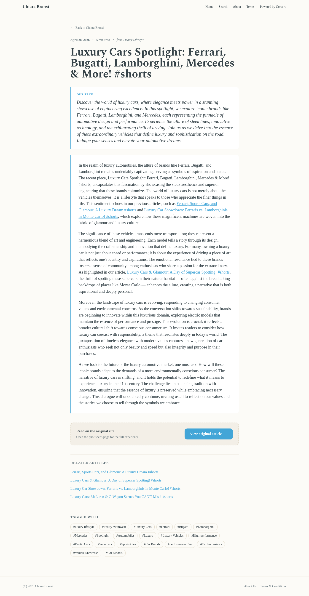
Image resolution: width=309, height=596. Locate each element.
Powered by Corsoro (273, 6)
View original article (208, 434)
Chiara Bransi (36, 7)
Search (223, 6)
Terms (251, 6)
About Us (250, 586)
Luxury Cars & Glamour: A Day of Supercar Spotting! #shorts (178, 272)
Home (209, 6)
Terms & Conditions (273, 586)
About (237, 6)
